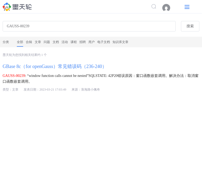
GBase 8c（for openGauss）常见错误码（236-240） (55, 66)
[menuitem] (169, 8)
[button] (187, 7)
